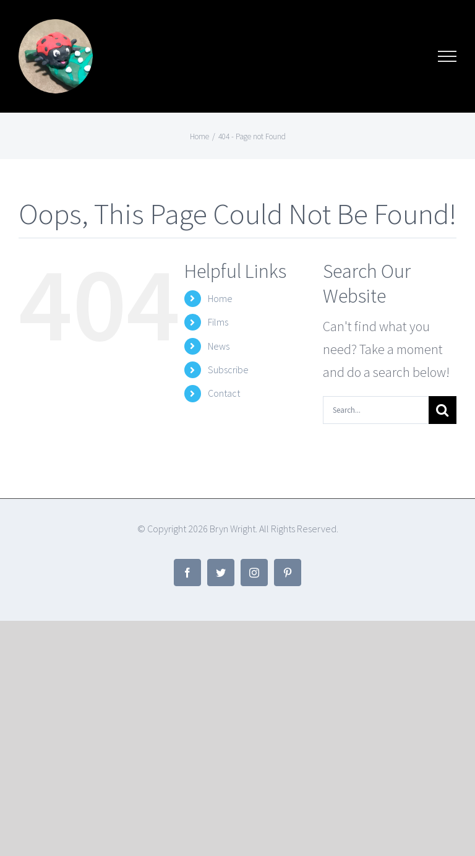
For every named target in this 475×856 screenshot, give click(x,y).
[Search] (442, 410)
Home (220, 298)
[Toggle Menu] (447, 56)
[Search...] (376, 410)
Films (218, 322)
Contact (224, 393)
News (218, 346)
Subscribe (228, 369)
